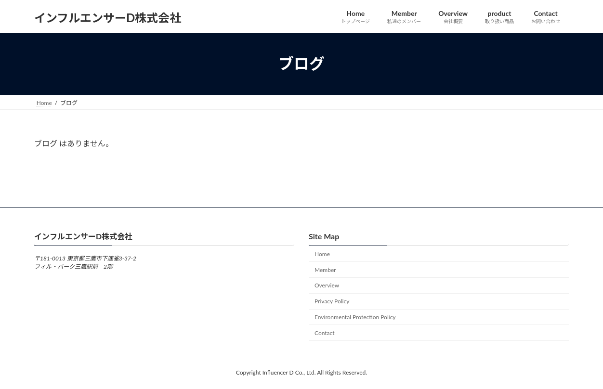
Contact (325, 332)
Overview (327, 285)
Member (325, 269)
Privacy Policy (332, 301)
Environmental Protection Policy (355, 317)
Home (322, 254)
